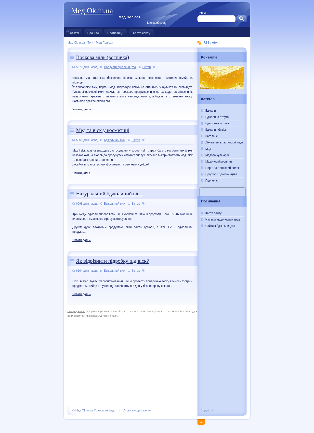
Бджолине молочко (218, 123)
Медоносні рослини (218, 161)
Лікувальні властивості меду (224, 142)
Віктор (147, 67)
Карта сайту (141, 32)
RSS (206, 42)
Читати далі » (81, 109)
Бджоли (210, 110)
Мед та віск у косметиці (102, 130)
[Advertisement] (222, 325)
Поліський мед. (104, 410)
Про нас (93, 32)
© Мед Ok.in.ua (82, 410)
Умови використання (137, 410)
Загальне (211, 136)
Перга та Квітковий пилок (222, 168)
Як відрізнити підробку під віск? (112, 261)
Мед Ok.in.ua (92, 10)
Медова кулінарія (217, 155)
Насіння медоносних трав (222, 219)
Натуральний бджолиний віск (109, 194)
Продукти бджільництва (120, 67)
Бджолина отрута (217, 117)
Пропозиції (115, 32)
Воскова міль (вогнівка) (102, 57)
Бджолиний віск (114, 140)
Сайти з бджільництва (220, 226)
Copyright (206, 410)
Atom (215, 42)
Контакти (209, 57)
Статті (74, 32)
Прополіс (211, 180)
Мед (208, 149)
